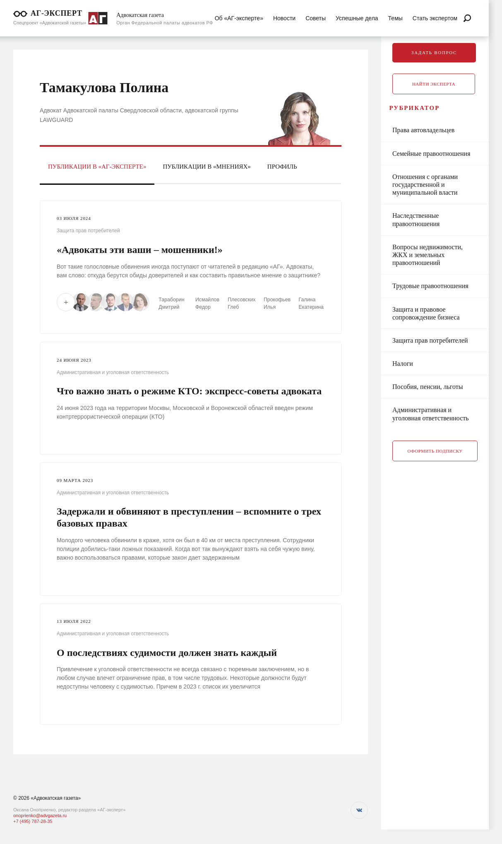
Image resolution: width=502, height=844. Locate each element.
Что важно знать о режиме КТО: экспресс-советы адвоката (189, 390)
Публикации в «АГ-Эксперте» (97, 166)
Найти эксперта (446, 83)
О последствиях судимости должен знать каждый (167, 652)
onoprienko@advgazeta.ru (40, 815)
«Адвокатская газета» (56, 798)
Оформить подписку (448, 458)
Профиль (282, 166)
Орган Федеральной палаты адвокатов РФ (164, 22)
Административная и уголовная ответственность (113, 372)
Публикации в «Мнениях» (206, 166)
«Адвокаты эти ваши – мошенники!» (140, 249)
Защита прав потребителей (88, 231)
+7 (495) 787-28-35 (32, 821)
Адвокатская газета (140, 15)
